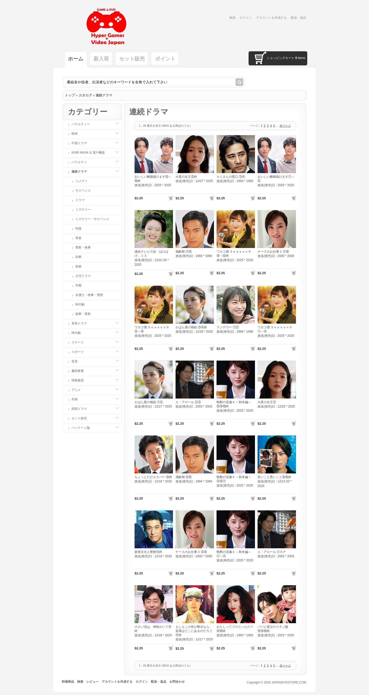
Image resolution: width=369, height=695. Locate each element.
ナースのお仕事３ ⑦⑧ (273, 251)
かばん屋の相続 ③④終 (191, 327)
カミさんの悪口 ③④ (231, 176)
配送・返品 (298, 17)
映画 (77, 133)
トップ (70, 95)
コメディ (81, 181)
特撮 (78, 228)
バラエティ (81, 162)
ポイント (165, 59)
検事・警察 (83, 314)
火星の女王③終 (186, 176)
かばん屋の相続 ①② (149, 402)
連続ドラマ (104, 95)
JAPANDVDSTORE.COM (288, 682)
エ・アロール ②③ (188, 402)
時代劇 (80, 304)
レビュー (92, 681)
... (277, 125)
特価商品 (68, 681)
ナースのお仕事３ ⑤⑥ (191, 552)
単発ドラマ (81, 323)
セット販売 (132, 59)
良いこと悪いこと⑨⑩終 (274, 477)
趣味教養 (80, 371)
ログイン (246, 17)
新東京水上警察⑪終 (148, 552)
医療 (78, 266)
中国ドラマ (81, 143)
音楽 (77, 361)
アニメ (78, 390)
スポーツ (80, 352)
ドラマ (80, 200)
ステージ (80, 342)
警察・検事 (83, 247)
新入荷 (101, 59)
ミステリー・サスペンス (92, 219)
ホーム (75, 59)
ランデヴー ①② (228, 327)
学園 (78, 285)
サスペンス (83, 190)
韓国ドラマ (81, 409)
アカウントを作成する (271, 17)
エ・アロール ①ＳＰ (272, 552)
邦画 (77, 399)
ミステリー (83, 209)
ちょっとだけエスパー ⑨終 (153, 477)
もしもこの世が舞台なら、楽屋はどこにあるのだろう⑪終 (194, 631)
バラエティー (83, 124)
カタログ (85, 95)
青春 (78, 238)
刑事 (78, 257)
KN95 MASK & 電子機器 (90, 152)
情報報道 (80, 380)
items (300, 58)
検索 (232, 17)
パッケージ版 (83, 428)
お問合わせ (177, 681)
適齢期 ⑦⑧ (184, 251)
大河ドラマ (83, 276)
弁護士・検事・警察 (89, 295)
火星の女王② (267, 402)
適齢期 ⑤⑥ (184, 477)
